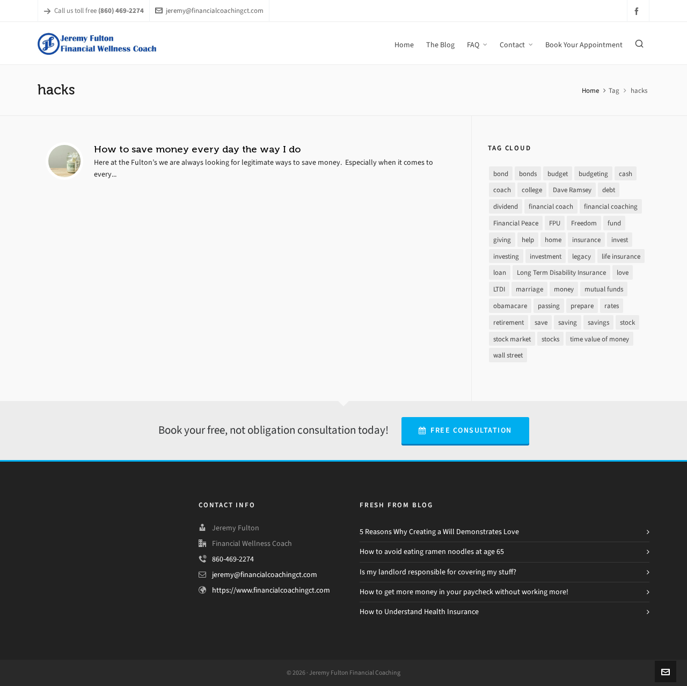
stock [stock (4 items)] (627, 322)
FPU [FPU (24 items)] (554, 223)
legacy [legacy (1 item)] (581, 256)
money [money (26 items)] (564, 289)
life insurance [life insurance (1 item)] (621, 256)
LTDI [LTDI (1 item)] (499, 289)
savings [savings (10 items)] (598, 322)
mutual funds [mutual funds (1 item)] (603, 289)
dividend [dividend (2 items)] (505, 206)
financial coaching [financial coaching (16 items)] (611, 206)
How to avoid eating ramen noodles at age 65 (432, 551)
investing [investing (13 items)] (506, 256)
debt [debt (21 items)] (608, 189)
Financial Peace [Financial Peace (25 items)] (515, 223)
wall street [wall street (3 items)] (508, 355)
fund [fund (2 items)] (614, 223)
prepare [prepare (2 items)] (582, 305)
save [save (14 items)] (541, 322)
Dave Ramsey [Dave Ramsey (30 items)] (572, 189)
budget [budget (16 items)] (557, 173)
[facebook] (638, 11)
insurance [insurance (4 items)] (586, 239)
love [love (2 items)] (622, 272)
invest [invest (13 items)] (619, 239)
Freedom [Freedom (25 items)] (584, 223)
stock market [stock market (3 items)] (512, 339)
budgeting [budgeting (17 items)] (593, 173)
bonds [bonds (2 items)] (528, 173)
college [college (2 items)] (532, 189)
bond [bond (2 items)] (500, 173)
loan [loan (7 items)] (499, 272)
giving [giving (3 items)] (502, 239)
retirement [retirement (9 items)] (508, 322)
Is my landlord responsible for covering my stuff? (438, 572)
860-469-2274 (233, 559)
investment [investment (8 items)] (545, 256)
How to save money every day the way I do (197, 149)
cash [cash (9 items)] (625, 173)
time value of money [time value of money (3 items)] (599, 339)
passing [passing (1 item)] (549, 305)
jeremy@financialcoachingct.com (209, 10)
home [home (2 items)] (553, 239)
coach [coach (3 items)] (502, 189)
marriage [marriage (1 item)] (529, 289)
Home (590, 90)
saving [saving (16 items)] (567, 322)
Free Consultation (465, 430)
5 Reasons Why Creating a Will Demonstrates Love (439, 532)
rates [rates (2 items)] (611, 305)
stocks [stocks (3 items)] (550, 339)
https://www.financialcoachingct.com (271, 590)
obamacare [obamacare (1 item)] (510, 305)
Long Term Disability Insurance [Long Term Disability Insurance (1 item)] (561, 272)
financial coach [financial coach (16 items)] (551, 206)
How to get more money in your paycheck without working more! (464, 592)
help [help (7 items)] (528, 239)
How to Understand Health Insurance (419, 612)
